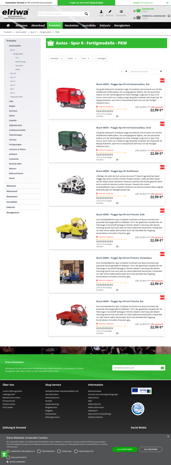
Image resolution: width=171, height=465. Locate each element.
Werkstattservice (52, 397)
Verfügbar (102, 58)
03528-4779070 (96, 2)
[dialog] (85, 449)
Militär (17, 69)
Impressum (93, 410)
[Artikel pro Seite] (123, 71)
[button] (4, 454)
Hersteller (56, 58)
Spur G (12, 85)
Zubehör (13, 120)
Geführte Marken (95, 417)
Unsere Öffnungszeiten (12, 391)
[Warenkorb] (142, 10)
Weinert (12, 168)
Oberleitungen (15, 135)
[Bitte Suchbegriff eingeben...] (60, 14)
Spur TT (13, 77)
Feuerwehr (19, 65)
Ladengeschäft (9, 394)
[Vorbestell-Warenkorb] (148, 17)
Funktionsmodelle (17, 130)
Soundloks (11, 201)
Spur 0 (12, 50)
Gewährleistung (52, 404)
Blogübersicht (51, 407)
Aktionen (11, 185)
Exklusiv (10, 207)
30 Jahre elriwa (9, 404)
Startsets (13, 111)
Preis (86, 58)
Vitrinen (12, 139)
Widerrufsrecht (94, 404)
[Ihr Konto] (101, 14)
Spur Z (12, 93)
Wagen (12, 106)
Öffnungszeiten (150, 2)
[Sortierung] (146, 71)
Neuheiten (12, 196)
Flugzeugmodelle (16, 97)
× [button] (168, 437)
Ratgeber (49, 410)
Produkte (11, 40)
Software (13, 154)
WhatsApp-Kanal (52, 417)
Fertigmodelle (18, 54)
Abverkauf (11, 191)
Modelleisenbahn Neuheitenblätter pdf (61, 391)
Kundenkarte (50, 414)
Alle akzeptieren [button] (125, 449)
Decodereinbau (51, 394)
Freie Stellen (8, 407)
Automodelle (15, 45)
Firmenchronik (9, 401)
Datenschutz (93, 397)
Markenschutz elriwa (11, 397)
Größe (72, 58)
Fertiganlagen (15, 144)
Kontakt (48, 401)
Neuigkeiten (12, 212)
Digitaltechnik (15, 125)
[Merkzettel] (110, 14)
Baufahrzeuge (20, 62)
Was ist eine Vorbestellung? (99, 414)
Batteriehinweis (94, 391)
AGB (90, 401)
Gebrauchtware (16, 173)
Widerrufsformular (96, 407)
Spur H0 (13, 73)
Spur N (12, 81)
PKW (17, 58)
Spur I (12, 89)
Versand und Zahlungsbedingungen (103, 394)
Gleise (12, 115)
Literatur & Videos (17, 149)
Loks (11, 101)
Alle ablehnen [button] (150, 449)
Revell (12, 178)
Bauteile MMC (15, 163)
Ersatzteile (14, 159)
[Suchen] (86, 14)
